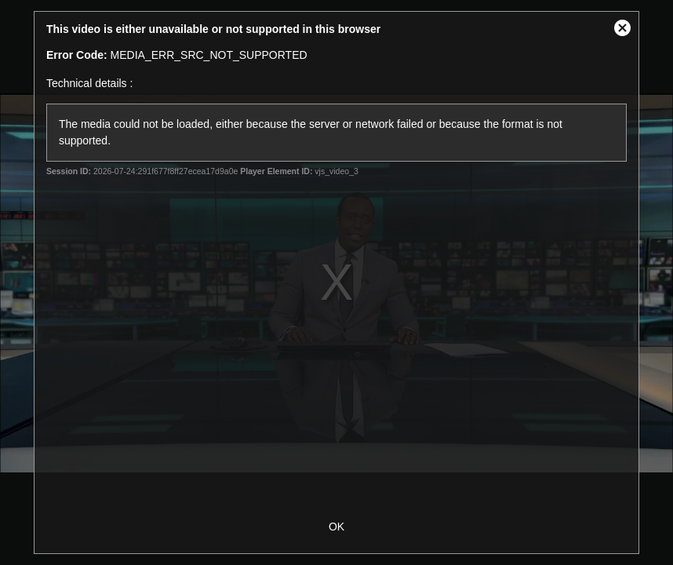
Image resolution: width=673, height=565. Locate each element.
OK (336, 526)
